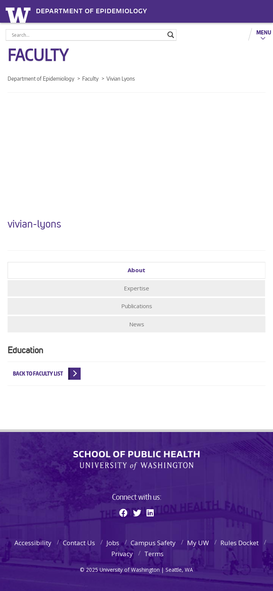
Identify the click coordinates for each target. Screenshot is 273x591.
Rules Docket (239, 542)
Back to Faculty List (38, 373)
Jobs (112, 542)
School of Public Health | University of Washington (136, 460)
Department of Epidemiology (91, 11)
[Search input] (88, 35)
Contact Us (79, 542)
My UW (198, 542)
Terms (154, 553)
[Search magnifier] (170, 35)
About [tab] (136, 270)
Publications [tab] (136, 306)
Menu (263, 32)
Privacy (122, 553)
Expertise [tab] (136, 288)
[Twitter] (137, 512)
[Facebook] (123, 512)
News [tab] (136, 324)
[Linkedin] (150, 512)
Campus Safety (153, 542)
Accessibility (32, 542)
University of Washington (19, 14)
